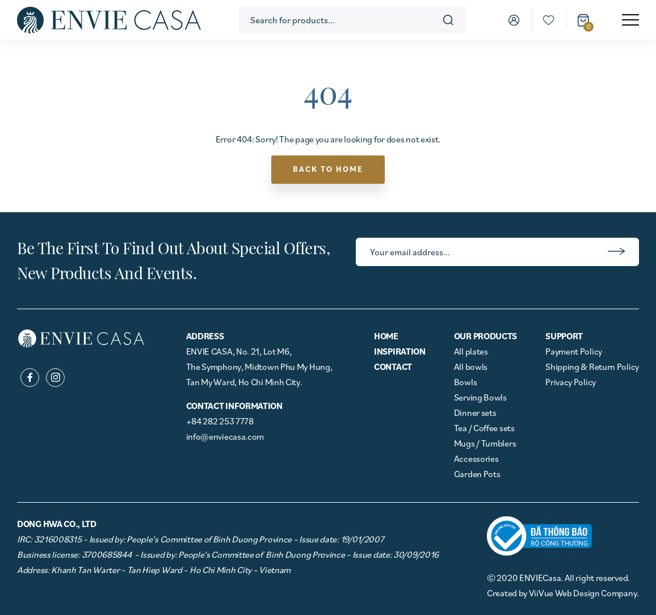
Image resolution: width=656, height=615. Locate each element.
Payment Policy (573, 351)
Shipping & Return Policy (592, 366)
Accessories (476, 458)
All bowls (470, 366)
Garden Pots (477, 473)
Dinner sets (475, 412)
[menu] (630, 19)
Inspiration (400, 351)
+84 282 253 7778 (220, 421)
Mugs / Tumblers (485, 443)
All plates (471, 351)
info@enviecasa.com (225, 436)
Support (564, 336)
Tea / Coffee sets (484, 427)
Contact (393, 366)
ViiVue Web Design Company (583, 593)
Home (386, 336)
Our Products (485, 336)
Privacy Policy (570, 381)
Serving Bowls (480, 397)
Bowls (465, 381)
